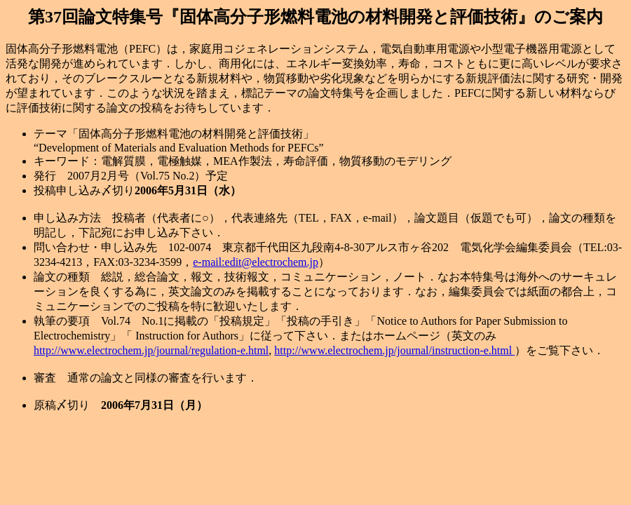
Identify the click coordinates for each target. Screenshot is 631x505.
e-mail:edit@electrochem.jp (255, 262)
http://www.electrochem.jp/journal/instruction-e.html (394, 350)
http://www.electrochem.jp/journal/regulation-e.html (151, 350)
